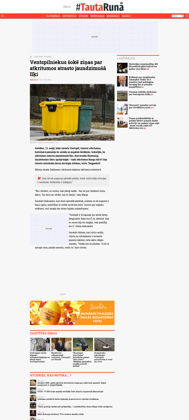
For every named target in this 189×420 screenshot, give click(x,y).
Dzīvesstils (69, 16)
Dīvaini (83, 16)
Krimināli (113, 16)
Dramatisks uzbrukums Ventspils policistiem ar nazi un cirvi (103, 357)
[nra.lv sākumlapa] (67, 7)
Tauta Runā (38, 56)
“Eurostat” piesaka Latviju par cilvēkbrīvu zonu (142, 106)
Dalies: (63, 294)
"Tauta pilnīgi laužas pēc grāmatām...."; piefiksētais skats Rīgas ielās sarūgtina (74, 406)
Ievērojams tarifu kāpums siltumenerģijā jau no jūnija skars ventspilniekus (40, 357)
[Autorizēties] (186, 15)
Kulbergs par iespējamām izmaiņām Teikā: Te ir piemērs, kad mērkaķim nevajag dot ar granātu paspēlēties (142, 82)
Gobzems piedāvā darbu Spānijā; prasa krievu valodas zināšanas (68, 399)
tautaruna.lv (34, 80)
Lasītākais (126, 58)
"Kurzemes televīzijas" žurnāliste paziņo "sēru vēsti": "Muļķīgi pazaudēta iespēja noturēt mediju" (82, 359)
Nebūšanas (97, 16)
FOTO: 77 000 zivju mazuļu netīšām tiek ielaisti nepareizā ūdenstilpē (70, 391)
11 (152, 108)
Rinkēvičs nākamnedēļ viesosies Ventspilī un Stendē (60, 356)
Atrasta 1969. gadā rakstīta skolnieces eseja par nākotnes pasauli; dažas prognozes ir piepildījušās (71, 384)
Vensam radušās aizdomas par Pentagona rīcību (142, 93)
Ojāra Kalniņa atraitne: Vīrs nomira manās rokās (60, 414)
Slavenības (53, 16)
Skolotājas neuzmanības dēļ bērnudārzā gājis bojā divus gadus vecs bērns (143, 66)
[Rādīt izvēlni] (2, 15)
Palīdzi (126, 16)
